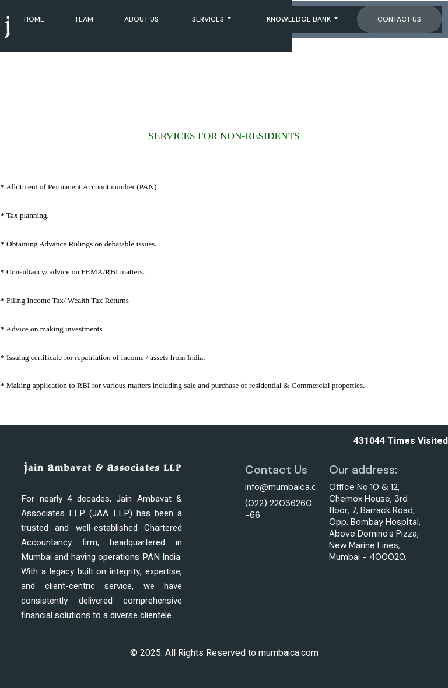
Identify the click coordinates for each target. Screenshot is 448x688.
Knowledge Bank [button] (299, 18)
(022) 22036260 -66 (278, 509)
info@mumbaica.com (287, 487)
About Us (141, 18)
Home (34, 18)
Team (84, 18)
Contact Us (399, 18)
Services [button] (209, 18)
